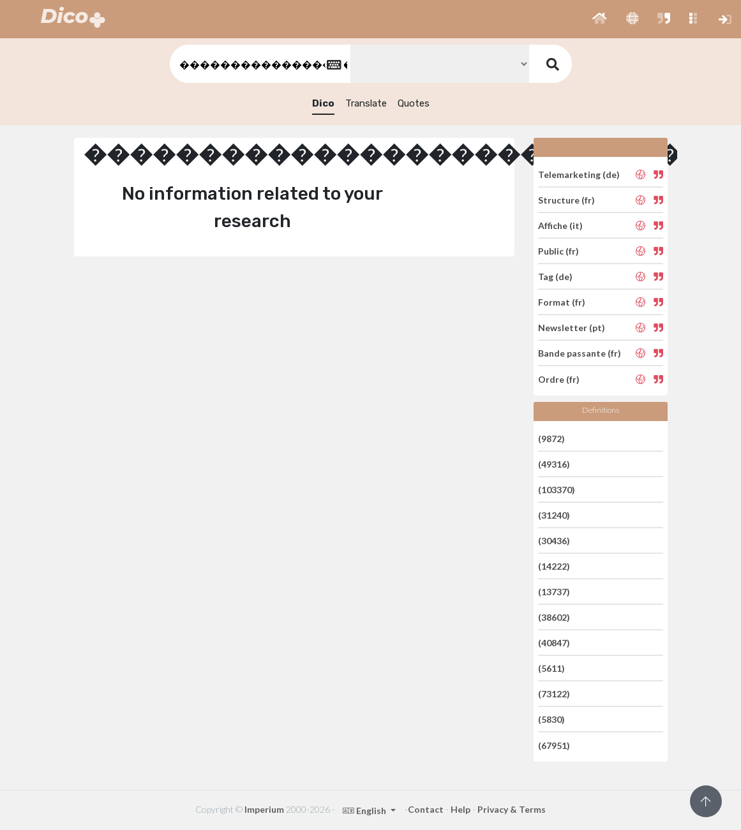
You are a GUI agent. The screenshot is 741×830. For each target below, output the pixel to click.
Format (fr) (561, 302)
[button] (600, 19)
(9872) (551, 438)
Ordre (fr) (559, 378)
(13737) (554, 591)
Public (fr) (558, 251)
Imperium (264, 809)
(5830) (551, 719)
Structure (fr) (566, 200)
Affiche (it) (560, 225)
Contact (426, 809)
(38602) (554, 617)
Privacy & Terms (511, 809)
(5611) (551, 668)
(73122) (554, 693)
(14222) (554, 566)
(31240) (554, 515)
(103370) (556, 489)
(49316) (554, 464)
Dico (323, 103)
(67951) (554, 744)
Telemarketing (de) (579, 173)
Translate (366, 103)
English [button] (365, 810)
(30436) (554, 540)
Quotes (414, 103)
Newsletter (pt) (571, 327)
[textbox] (259, 64)
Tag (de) (555, 276)
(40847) (554, 642)
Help (460, 809)
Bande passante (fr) (579, 353)
